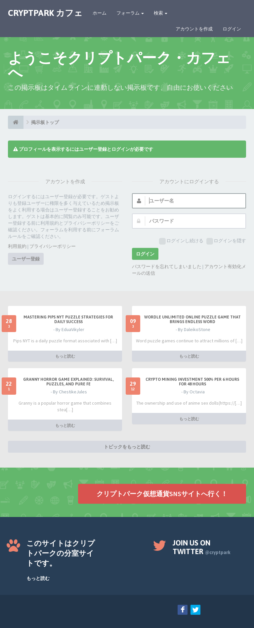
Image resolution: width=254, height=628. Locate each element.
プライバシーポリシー (52, 246)
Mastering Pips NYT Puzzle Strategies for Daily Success (68, 319)
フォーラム (130, 13)
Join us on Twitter (202, 547)
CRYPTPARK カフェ (45, 13)
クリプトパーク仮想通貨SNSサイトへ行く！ (162, 493)
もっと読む (65, 356)
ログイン (232, 29)
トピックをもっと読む (127, 447)
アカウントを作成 (194, 29)
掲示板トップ (45, 122)
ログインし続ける (181, 241)
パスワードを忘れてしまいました (166, 266)
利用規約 (17, 246)
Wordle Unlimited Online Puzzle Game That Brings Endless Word (192, 319)
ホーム (99, 13)
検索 (160, 13)
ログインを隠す (226, 241)
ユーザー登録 (26, 259)
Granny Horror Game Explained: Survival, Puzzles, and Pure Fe (68, 381)
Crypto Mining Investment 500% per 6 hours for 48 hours (192, 381)
